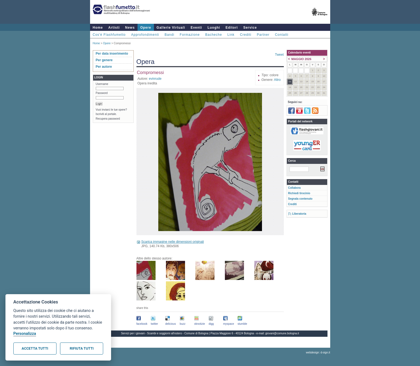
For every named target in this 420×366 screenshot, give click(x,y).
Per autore (104, 67)
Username (102, 83)
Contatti (281, 35)
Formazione (190, 35)
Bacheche (213, 35)
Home (98, 27)
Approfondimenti (145, 35)
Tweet (279, 55)
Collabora (294, 187)
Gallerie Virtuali (171, 27)
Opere (145, 27)
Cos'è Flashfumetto (109, 35)
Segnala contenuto (300, 198)
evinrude (155, 79)
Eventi (196, 27)
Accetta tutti (35, 348)
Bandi (169, 35)
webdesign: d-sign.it (318, 352)
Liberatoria (299, 213)
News (130, 27)
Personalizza (24, 333)
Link (230, 35)
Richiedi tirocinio (299, 193)
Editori (231, 27)
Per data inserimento (112, 53)
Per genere (104, 60)
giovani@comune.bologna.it (282, 333)
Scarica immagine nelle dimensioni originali (172, 242)
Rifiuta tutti (82, 348)
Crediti (245, 35)
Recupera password (108, 118)
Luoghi (213, 27)
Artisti (114, 27)
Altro (277, 80)
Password (102, 93)
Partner (263, 35)
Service (250, 27)
